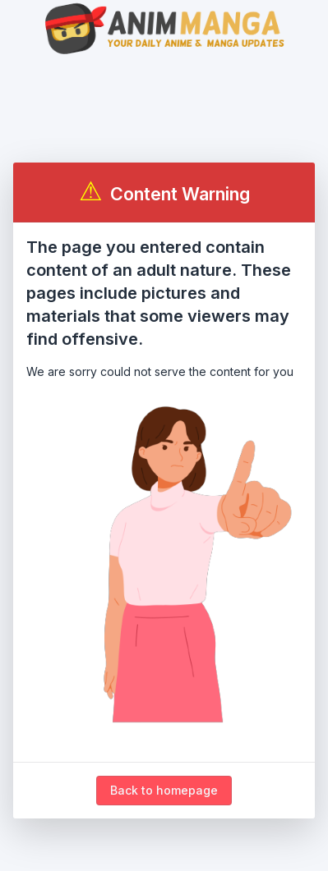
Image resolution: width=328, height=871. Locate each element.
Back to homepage (164, 790)
